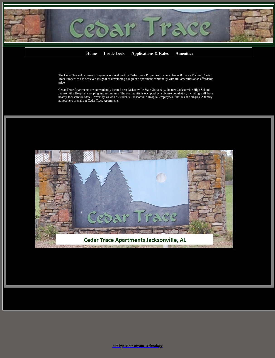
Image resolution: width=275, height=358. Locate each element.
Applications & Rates (150, 53)
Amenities (184, 53)
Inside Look (114, 53)
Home (91, 53)
